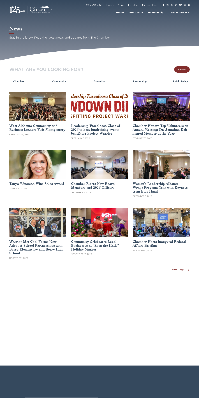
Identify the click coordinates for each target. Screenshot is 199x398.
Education (99, 81)
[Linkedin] (176, 5)
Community (59, 81)
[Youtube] (180, 5)
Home (120, 12)
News (121, 5)
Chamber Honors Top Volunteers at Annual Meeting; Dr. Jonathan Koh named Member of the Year (160, 129)
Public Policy (180, 81)
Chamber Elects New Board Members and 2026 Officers (93, 186)
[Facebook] (163, 5)
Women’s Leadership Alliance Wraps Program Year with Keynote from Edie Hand (160, 187)
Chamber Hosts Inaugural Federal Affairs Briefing (159, 244)
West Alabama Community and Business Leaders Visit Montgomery (37, 128)
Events (110, 5)
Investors (133, 5)
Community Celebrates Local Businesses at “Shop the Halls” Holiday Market (95, 245)
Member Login (150, 5)
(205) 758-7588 (94, 5)
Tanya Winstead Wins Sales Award (36, 184)
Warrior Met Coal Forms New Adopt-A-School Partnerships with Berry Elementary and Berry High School (36, 247)
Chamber (18, 81)
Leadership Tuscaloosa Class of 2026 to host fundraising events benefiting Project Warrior (95, 129)
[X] (172, 5)
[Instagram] (168, 5)
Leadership (140, 81)
